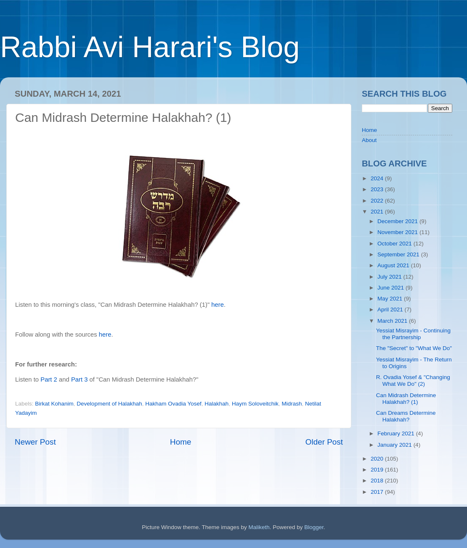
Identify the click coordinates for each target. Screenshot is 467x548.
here (217, 304)
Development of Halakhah (109, 403)
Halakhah (216, 403)
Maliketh (258, 527)
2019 (378, 469)
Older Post (324, 441)
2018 (378, 480)
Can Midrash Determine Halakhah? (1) (406, 398)
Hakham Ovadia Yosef (173, 403)
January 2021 (395, 445)
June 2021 (391, 288)
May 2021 (390, 298)
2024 (378, 178)
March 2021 (393, 321)
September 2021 (399, 254)
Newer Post (35, 441)
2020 (378, 459)
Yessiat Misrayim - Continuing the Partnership (413, 333)
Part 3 (79, 379)
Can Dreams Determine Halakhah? (406, 416)
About (369, 140)
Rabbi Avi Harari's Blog (150, 47)
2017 (378, 492)
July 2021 (390, 277)
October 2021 (395, 243)
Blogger (314, 527)
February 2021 (396, 433)
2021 (378, 211)
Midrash (291, 403)
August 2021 (394, 265)
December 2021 (398, 221)
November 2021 (398, 232)
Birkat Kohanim (54, 403)
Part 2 (48, 379)
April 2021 (391, 309)
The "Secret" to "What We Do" (414, 348)
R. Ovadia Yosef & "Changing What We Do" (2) (413, 380)
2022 (378, 201)
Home (180, 441)
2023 (378, 189)
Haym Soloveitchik (255, 403)
